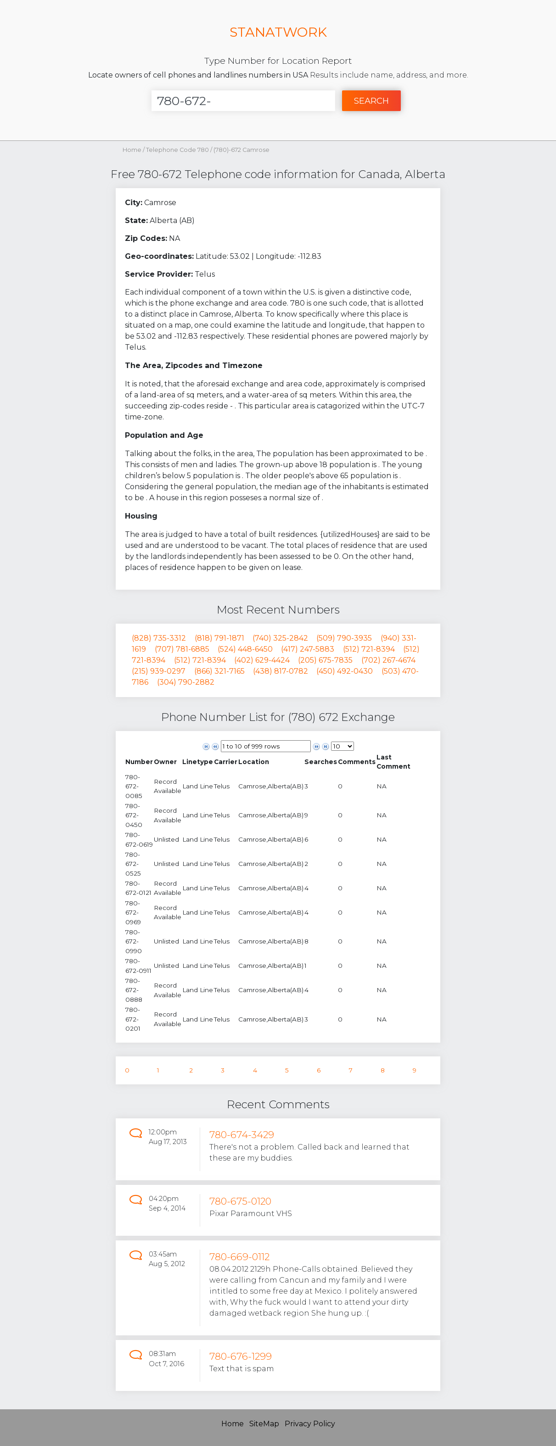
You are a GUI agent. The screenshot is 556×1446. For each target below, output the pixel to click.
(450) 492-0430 (344, 671)
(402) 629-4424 (262, 660)
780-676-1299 (240, 1356)
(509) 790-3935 (344, 638)
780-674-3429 (241, 1134)
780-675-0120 (240, 1201)
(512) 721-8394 (369, 649)
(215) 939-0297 (158, 671)
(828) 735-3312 (159, 638)
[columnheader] (139, 762)
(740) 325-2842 (280, 638)
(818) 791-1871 (219, 638)
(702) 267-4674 (388, 660)
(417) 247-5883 (307, 649)
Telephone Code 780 (178, 149)
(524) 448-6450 (245, 649)
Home (132, 149)
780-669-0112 (239, 1256)
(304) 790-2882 (185, 682)
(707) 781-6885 (182, 649)
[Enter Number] (243, 100)
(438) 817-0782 (280, 671)
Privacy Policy (310, 1423)
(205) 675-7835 (325, 660)
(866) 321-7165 (219, 671)
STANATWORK (278, 32)
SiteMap (264, 1423)
